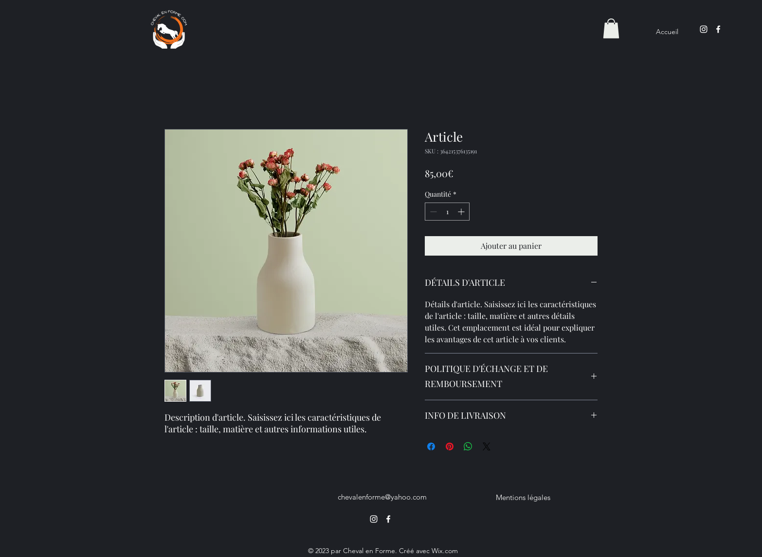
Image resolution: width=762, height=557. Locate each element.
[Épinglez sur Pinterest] (449, 446)
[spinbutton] (447, 211)
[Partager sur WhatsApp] (468, 446)
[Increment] (462, 211)
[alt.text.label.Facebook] (718, 29)
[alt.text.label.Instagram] (703, 29)
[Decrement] (432, 211)
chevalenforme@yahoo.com (382, 496)
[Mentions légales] (523, 497)
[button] (611, 28)
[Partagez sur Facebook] (431, 446)
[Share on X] (486, 446)
